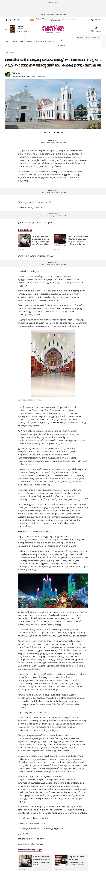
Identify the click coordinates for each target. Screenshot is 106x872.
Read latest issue (23, 31)
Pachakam (61, 46)
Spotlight (13, 52)
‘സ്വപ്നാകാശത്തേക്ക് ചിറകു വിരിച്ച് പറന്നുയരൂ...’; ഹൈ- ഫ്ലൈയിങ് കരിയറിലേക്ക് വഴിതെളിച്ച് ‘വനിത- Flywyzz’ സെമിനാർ (78, 241)
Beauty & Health (40, 42)
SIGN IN (98, 20)
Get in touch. (62, 14)
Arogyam (80, 38)
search (92, 20)
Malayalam (50, 32)
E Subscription (96, 31)
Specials (60, 41)
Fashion (14, 42)
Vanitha (20, 26)
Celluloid (29, 42)
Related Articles (25, 230)
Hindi (58, 32)
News (21, 42)
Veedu (88, 38)
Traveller (95, 38)
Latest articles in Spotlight (30, 850)
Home (7, 42)
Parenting (51, 42)
